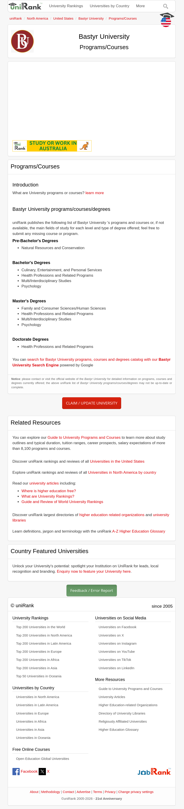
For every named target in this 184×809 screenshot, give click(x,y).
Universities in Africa (31, 721)
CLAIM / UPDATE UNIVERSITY (91, 403)
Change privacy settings (135, 792)
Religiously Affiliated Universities (123, 721)
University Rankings (66, 6)
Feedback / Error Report (91, 590)
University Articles (112, 697)
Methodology (50, 792)
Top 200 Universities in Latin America (43, 643)
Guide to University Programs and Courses (83, 437)
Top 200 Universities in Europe (39, 651)
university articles (44, 483)
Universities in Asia (30, 729)
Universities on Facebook (118, 627)
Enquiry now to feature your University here (94, 571)
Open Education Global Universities (42, 759)
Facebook (25, 771)
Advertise (83, 792)
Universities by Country (109, 6)
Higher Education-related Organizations (128, 705)
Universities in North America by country (122, 472)
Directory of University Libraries (122, 713)
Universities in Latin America (37, 705)
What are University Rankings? (47, 496)
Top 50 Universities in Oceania (38, 676)
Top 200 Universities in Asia (36, 668)
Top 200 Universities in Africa (37, 660)
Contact (68, 792)
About (34, 792)
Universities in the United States (117, 461)
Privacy (110, 792)
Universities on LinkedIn (116, 668)
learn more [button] (94, 193)
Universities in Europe (32, 713)
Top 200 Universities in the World (40, 627)
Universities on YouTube (117, 651)
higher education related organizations (111, 515)
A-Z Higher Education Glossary (138, 531)
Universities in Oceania (33, 738)
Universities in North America (37, 697)
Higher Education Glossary (119, 729)
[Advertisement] (91, 97)
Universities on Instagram (118, 643)
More (140, 6)
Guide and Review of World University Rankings (62, 502)
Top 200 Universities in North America (44, 635)
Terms (97, 792)
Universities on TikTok (115, 660)
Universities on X (111, 635)
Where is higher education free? (48, 491)
